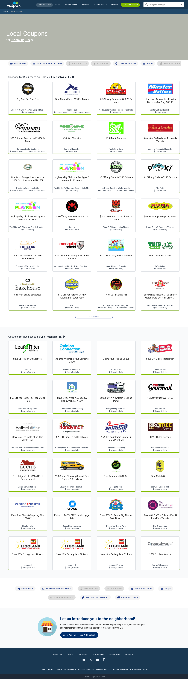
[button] (100, 5)
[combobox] (163, 4)
